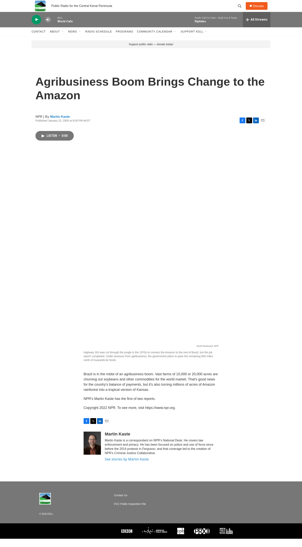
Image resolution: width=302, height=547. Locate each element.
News (72, 40)
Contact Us (120, 503)
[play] (36, 28)
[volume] (48, 28)
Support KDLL (192, 40)
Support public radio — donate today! (151, 52)
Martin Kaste (60, 125)
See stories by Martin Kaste (127, 467)
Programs (124, 40)
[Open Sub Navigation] (62, 40)
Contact (39, 40)
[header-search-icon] (241, 10)
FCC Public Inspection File (130, 512)
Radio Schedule (98, 40)
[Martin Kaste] (92, 451)
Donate (261, 10)
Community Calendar (154, 40)
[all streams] (256, 28)
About (55, 40)
